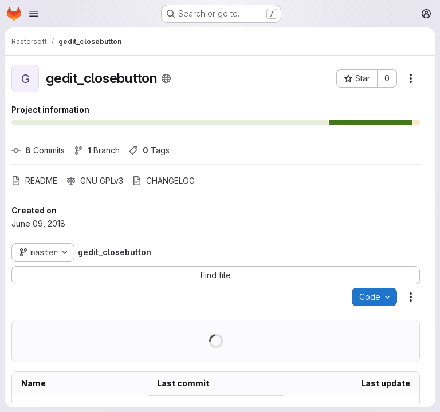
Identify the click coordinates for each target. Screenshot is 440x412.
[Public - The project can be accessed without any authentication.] (166, 78)
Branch (97, 150)
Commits (38, 150)
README (34, 180)
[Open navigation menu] (34, 14)
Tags (149, 150)
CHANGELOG (163, 180)
